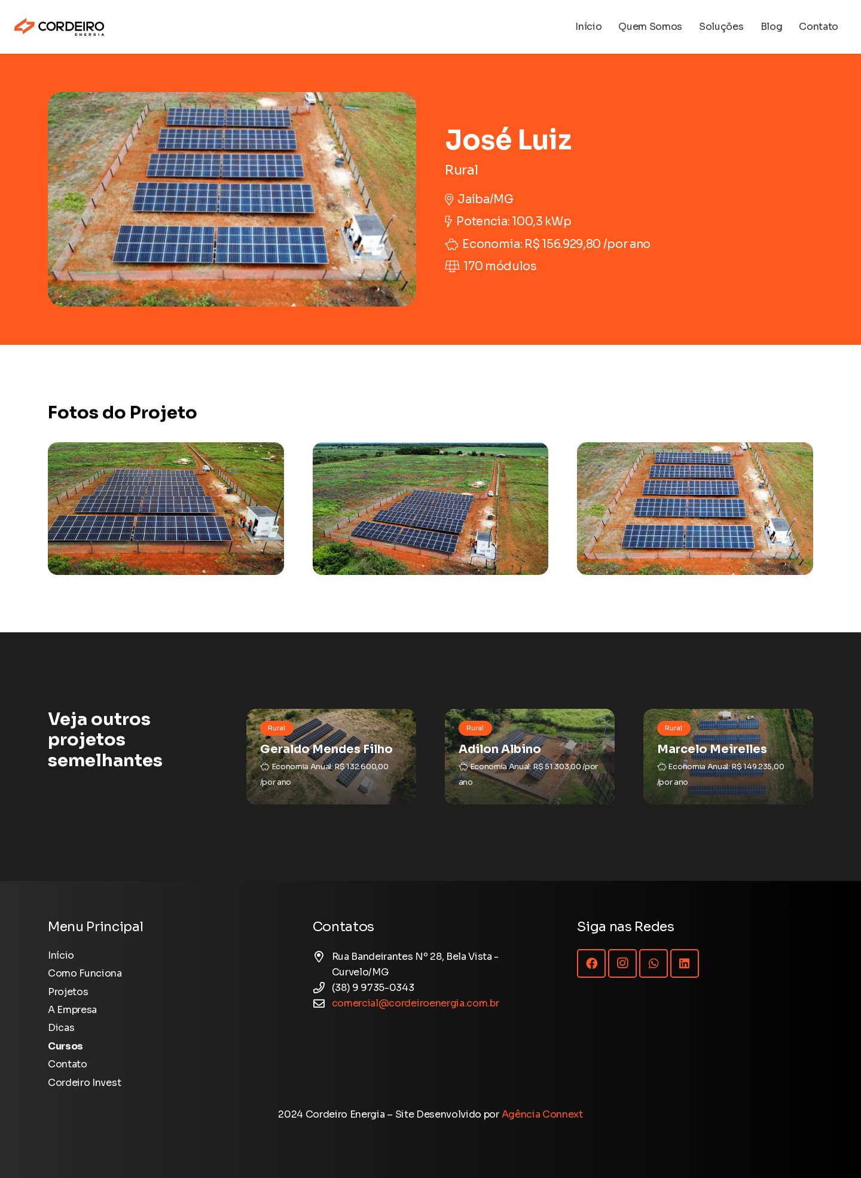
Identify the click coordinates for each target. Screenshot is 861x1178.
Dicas (61, 1027)
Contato (67, 1064)
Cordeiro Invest (84, 1082)
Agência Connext (542, 1114)
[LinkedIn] (684, 963)
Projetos (68, 992)
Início (61, 955)
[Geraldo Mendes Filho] (331, 756)
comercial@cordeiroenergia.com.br (415, 1003)
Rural (461, 169)
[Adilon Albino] (530, 756)
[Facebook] (591, 963)
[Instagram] (622, 963)
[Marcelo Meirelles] (728, 756)
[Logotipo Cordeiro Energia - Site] (59, 27)
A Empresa (72, 1009)
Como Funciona (85, 973)
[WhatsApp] (653, 963)
